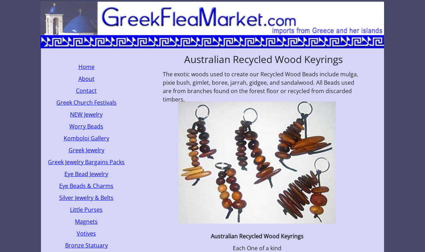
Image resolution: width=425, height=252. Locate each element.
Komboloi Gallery (86, 138)
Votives (86, 233)
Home (86, 67)
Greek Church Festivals (86, 102)
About (86, 79)
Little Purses (86, 210)
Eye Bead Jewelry (86, 174)
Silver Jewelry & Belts (86, 198)
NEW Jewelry (86, 114)
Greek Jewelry (86, 150)
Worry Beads (86, 126)
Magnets (86, 221)
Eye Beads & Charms (86, 186)
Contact (86, 90)
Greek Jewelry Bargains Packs (86, 162)
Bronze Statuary (86, 245)
